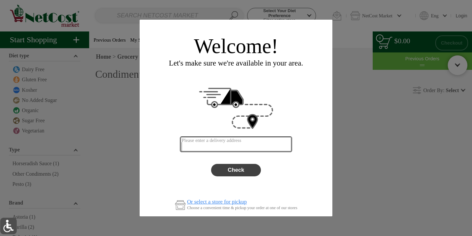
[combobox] (236, 144)
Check (236, 170)
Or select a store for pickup (217, 202)
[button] (8, 226)
